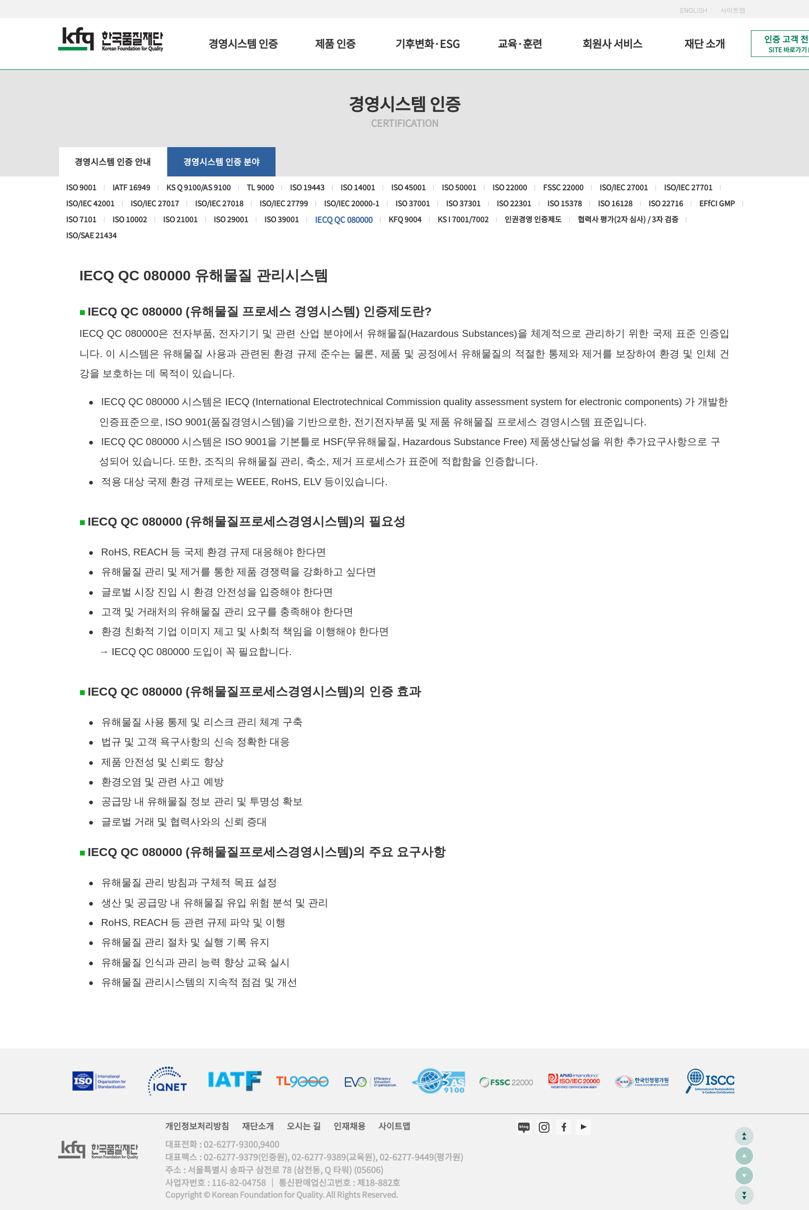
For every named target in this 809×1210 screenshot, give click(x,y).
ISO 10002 (129, 219)
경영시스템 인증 (243, 43)
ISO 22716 (666, 203)
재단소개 (258, 1125)
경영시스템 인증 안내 (113, 161)
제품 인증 (335, 43)
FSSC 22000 (563, 187)
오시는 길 (304, 1125)
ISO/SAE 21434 (91, 235)
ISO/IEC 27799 (284, 203)
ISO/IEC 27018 (219, 203)
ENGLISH (693, 9)
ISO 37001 (412, 203)
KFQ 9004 (405, 219)
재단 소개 (704, 43)
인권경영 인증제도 (533, 219)
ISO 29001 (231, 219)
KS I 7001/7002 (463, 219)
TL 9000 (260, 187)
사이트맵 (733, 9)
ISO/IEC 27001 (624, 187)
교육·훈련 (520, 43)
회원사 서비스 (612, 43)
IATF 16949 (131, 187)
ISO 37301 (463, 203)
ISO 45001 (408, 187)
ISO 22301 (514, 203)
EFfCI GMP (717, 203)
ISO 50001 (459, 187)
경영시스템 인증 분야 (221, 161)
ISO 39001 (281, 219)
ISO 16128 (615, 203)
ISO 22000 (509, 187)
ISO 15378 (564, 203)
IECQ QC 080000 (344, 219)
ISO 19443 (307, 187)
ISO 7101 (81, 219)
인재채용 (350, 1125)
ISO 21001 (180, 219)
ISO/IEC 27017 (155, 203)
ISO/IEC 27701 (688, 187)
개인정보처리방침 (197, 1125)
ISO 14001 (358, 187)
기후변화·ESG (427, 43)
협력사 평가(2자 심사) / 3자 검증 (628, 219)
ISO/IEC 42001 (90, 203)
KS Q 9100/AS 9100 (198, 187)
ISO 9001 (81, 187)
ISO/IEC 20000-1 (351, 203)
